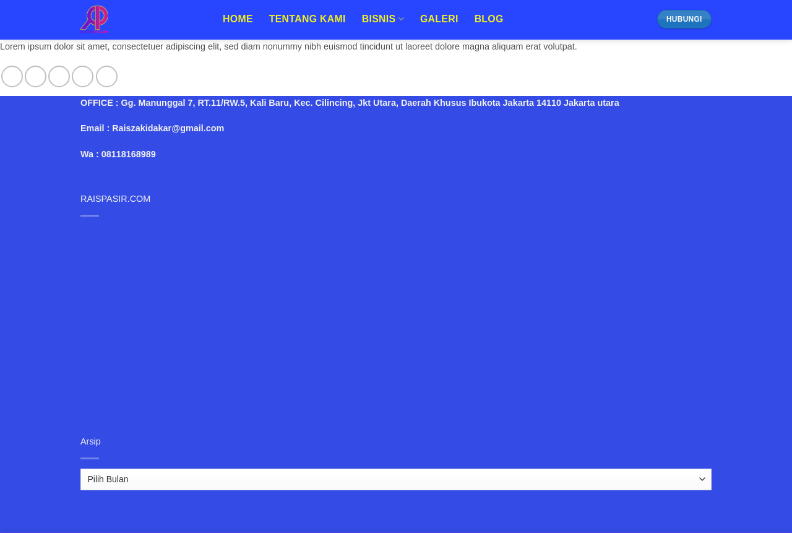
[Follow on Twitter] (59, 76)
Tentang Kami (307, 19)
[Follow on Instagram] (35, 76)
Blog (489, 19)
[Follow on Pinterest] (107, 76)
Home (238, 19)
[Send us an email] (82, 76)
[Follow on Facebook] (12, 76)
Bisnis (383, 19)
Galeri (439, 19)
